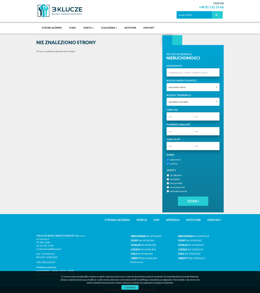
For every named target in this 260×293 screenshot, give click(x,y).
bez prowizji (174, 183)
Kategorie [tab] (177, 40)
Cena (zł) (172, 109)
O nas (72, 27)
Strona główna (52, 27)
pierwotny (174, 159)
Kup (156, 220)
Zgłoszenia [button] (109, 27)
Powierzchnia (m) (178, 124)
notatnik (130, 27)
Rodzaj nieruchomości (181, 80)
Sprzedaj (173, 220)
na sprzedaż (193, 236)
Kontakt (149, 27)
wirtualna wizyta (177, 191)
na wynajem (146, 236)
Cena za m (173, 139)
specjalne (173, 179)
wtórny (172, 163)
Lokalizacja (174, 65)
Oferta (141, 220)
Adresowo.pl (136, 262)
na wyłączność (176, 187)
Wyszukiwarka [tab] (167, 40)
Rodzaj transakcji (178, 95)
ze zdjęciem (174, 175)
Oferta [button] (88, 27)
